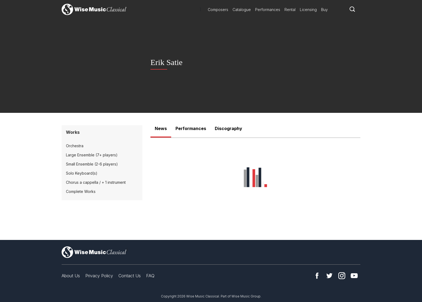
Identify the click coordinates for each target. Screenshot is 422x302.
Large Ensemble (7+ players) (92, 155)
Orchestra (74, 145)
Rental (290, 9)
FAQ (150, 275)
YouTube (354, 275)
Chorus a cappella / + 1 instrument (96, 182)
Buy (324, 9)
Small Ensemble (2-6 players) (92, 164)
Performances (267, 9)
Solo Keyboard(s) (81, 173)
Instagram (341, 275)
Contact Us (129, 275)
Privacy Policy (99, 275)
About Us (71, 275)
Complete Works (81, 191)
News (161, 128)
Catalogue (242, 9)
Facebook (317, 275)
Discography (228, 128)
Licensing (308, 9)
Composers (218, 9)
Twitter (329, 275)
